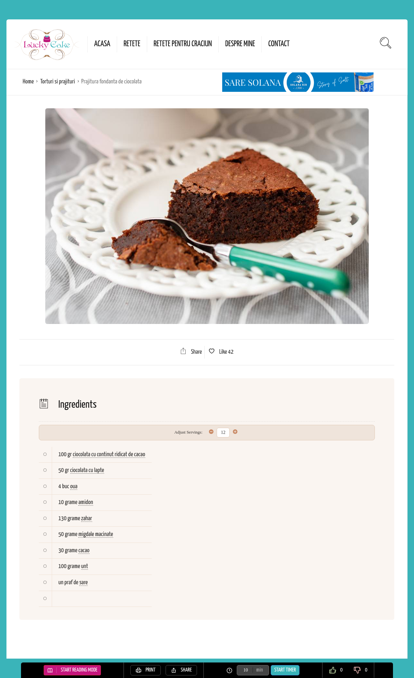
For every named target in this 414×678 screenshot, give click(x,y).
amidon (85, 502)
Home (28, 82)
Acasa (102, 44)
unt (84, 566)
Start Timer (285, 670)
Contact (278, 44)
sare (83, 582)
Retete (132, 44)
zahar (86, 518)
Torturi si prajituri (57, 82)
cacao (83, 550)
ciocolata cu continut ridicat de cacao (109, 454)
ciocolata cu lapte (87, 470)
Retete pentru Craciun (183, 44)
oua (73, 486)
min (259, 670)
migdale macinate (95, 534)
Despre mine (240, 44)
